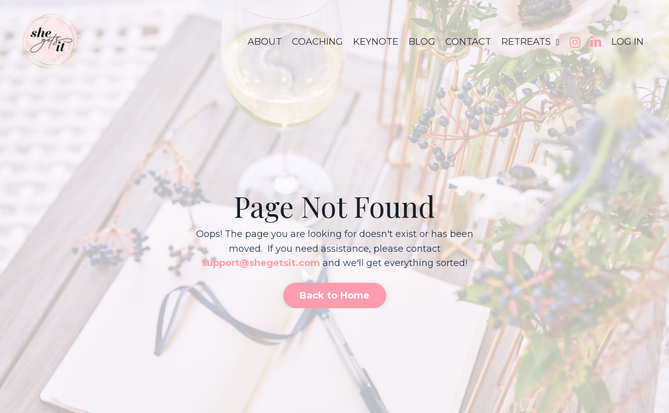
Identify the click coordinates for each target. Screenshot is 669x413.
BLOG (422, 41)
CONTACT (468, 41)
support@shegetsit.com (261, 263)
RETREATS (530, 41)
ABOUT (265, 41)
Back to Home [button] (335, 295)
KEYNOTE (375, 41)
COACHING (317, 41)
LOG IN (627, 41)
